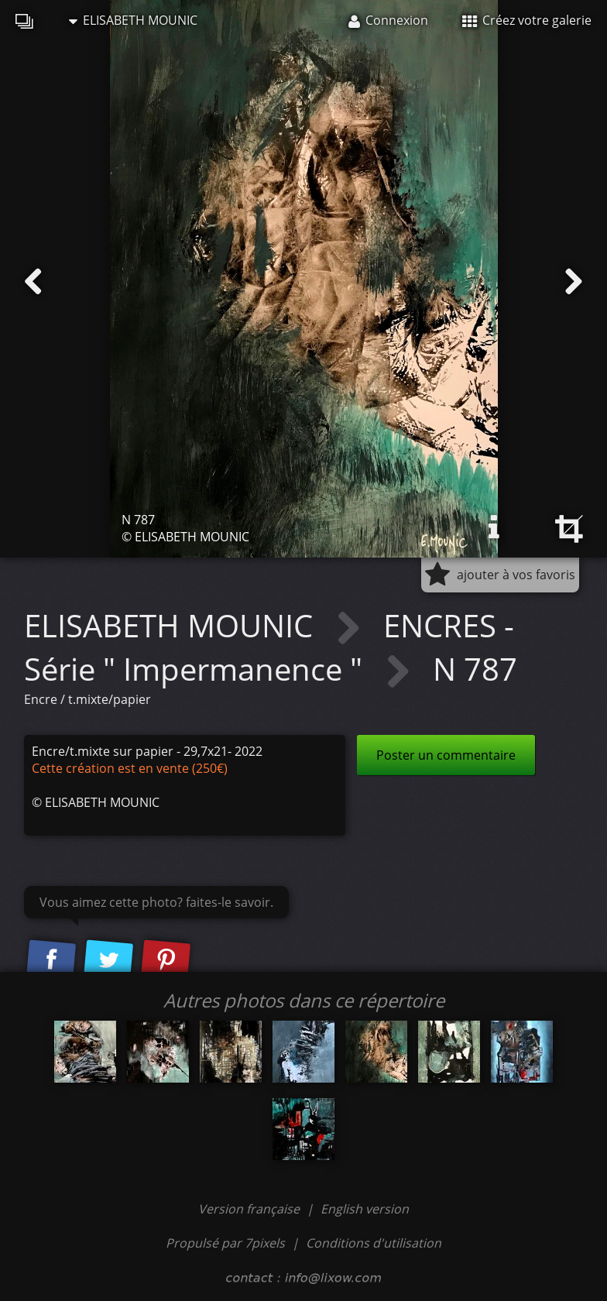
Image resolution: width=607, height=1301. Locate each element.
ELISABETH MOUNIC (133, 20)
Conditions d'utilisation (373, 1242)
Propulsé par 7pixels (225, 1242)
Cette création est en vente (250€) (130, 768)
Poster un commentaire (446, 755)
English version (365, 1208)
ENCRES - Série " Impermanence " (269, 647)
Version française (250, 1208)
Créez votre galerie (527, 20)
